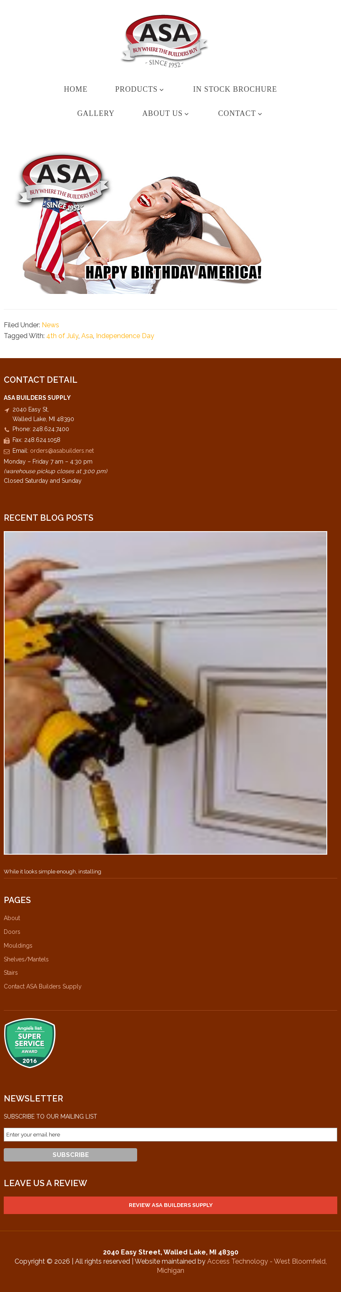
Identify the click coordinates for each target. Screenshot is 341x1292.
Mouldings (18, 945)
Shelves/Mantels (26, 959)
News (50, 325)
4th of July (62, 336)
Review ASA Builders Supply (171, 1205)
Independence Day (125, 336)
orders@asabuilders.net (62, 450)
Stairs (11, 972)
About (12, 918)
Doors (12, 931)
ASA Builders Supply (170, 41)
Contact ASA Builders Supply (43, 986)
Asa (87, 336)
